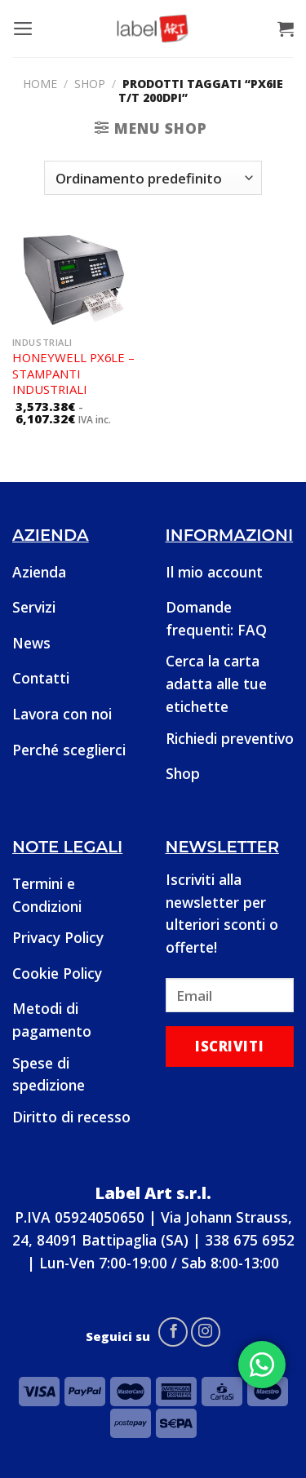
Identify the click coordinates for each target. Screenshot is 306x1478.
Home (40, 83)
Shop (89, 83)
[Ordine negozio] (153, 178)
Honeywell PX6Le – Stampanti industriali (73, 373)
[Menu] (23, 28)
